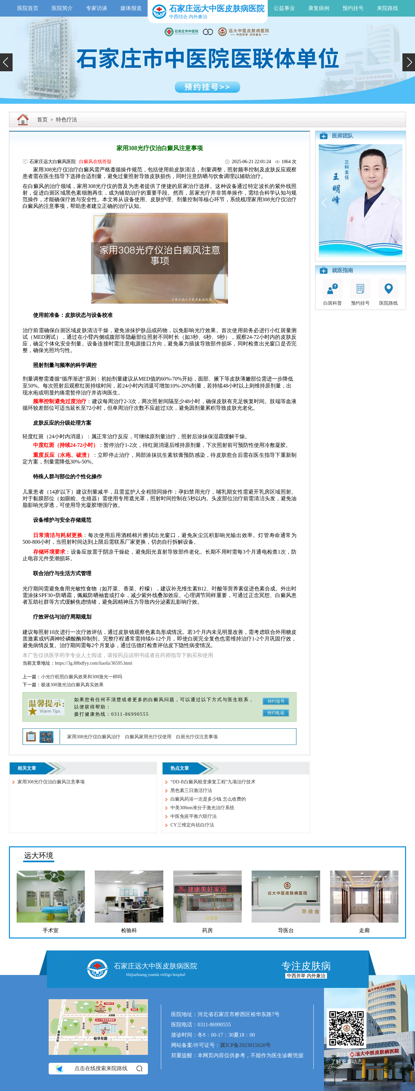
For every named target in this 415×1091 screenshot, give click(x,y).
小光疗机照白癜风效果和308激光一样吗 (81, 676)
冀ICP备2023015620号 (245, 1045)
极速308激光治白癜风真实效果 (72, 684)
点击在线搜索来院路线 (98, 1068)
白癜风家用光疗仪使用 (148, 736)
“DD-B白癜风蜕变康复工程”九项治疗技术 (212, 781)
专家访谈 (96, 8)
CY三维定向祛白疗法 (192, 824)
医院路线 (388, 292)
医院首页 (27, 8)
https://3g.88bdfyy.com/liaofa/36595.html (93, 663)
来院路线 (387, 8)
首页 (42, 119)
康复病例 (318, 8)
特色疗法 (66, 119)
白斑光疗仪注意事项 (197, 736)
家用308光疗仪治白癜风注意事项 (51, 781)
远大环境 (38, 855)
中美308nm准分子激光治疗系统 (202, 807)
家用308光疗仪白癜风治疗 (93, 736)
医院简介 (62, 8)
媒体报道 (131, 8)
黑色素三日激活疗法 (191, 790)
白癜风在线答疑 (95, 161)
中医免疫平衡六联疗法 (193, 816)
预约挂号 (353, 8)
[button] (6, 62)
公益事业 (284, 8)
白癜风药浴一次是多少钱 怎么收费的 (208, 799)
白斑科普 (333, 292)
